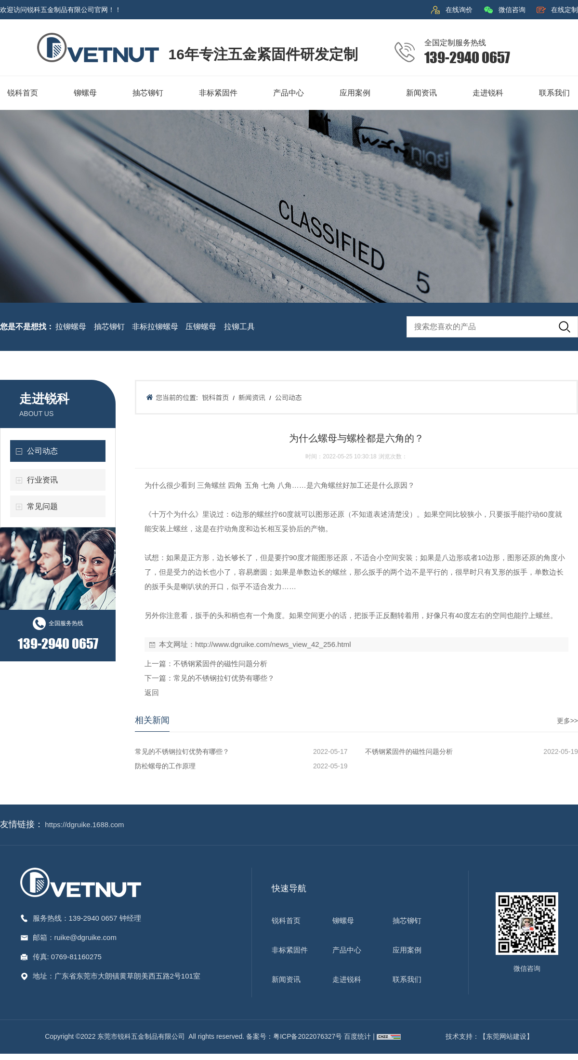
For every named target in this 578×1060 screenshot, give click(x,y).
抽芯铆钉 (109, 326)
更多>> (567, 721)
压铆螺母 (200, 326)
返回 (151, 692)
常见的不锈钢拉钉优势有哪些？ (224, 678)
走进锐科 (346, 979)
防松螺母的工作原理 (165, 766)
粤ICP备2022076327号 (307, 1036)
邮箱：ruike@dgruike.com (75, 937)
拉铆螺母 (70, 326)
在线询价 (459, 9)
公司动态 (42, 451)
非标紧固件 (290, 950)
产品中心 (346, 950)
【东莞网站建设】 (506, 1036)
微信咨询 (512, 9)
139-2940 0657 (94, 918)
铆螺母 (343, 920)
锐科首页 (215, 397)
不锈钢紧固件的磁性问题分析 (220, 663)
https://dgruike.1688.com (84, 824)
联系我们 (407, 979)
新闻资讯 (252, 397)
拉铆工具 (239, 326)
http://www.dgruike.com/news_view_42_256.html (273, 644)
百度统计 (358, 1036)
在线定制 (564, 9)
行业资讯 (42, 480)
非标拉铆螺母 (155, 326)
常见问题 (42, 506)
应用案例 (407, 950)
